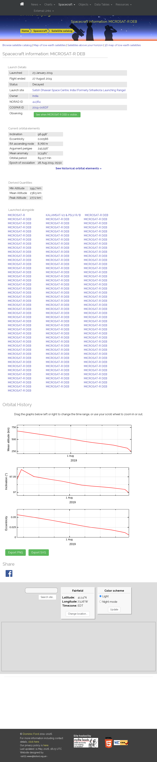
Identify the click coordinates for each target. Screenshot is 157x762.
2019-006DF (40, 107)
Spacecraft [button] (65, 4)
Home (25, 31)
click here (33, 741)
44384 (36, 101)
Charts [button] (48, 4)
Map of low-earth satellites (50, 45)
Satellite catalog (62, 31)
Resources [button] (123, 4)
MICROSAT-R (16, 215)
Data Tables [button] (102, 4)
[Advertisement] (78, 646)
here (45, 745)
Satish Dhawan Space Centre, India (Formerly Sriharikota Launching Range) (79, 90)
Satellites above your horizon (85, 45)
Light (104, 596)
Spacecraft (40, 31)
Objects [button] (83, 4)
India (35, 96)
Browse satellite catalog (17, 45)
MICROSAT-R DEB (96, 215)
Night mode (108, 601)
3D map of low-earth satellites (123, 45)
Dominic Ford (31, 733)
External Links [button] (43, 10)
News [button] (35, 4)
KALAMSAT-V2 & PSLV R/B (63, 215)
